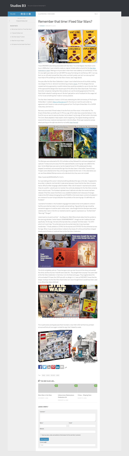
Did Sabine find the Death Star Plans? (21, 44)
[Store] (32, 14)
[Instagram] (27, 14)
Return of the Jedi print (60, 102)
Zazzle (76, 84)
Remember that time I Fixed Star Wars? (22, 29)
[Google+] (30, 14)
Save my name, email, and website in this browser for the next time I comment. (61, 435)
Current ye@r (43, 442)
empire (47, 375)
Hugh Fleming (74, 122)
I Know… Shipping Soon (84, 395)
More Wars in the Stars (45, 395)
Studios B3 (18, 6)
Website (42, 428)
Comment (42, 411)
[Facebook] (22, 14)
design (43, 375)
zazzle (57, 375)
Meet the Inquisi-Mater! (18, 40)
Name (42, 423)
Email (70, 423)
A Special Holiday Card (17, 33)
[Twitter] (24, 14)
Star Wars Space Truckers (18, 37)
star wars (51, 14)
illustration (42, 14)
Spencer (42, 26)
